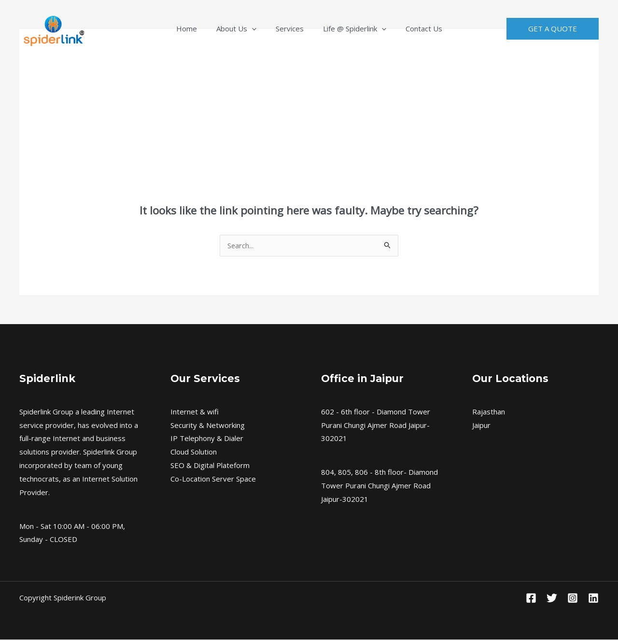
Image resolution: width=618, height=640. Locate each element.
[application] (261, 28)
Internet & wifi (194, 412)
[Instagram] (572, 598)
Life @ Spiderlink (345, 28)
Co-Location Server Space (213, 479)
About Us (246, 28)
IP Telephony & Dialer (206, 438)
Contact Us (404, 28)
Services (290, 28)
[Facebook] (531, 598)
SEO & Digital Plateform (210, 465)
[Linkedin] (593, 598)
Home (206, 28)
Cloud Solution (193, 452)
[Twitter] (552, 598)
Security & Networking (207, 425)
